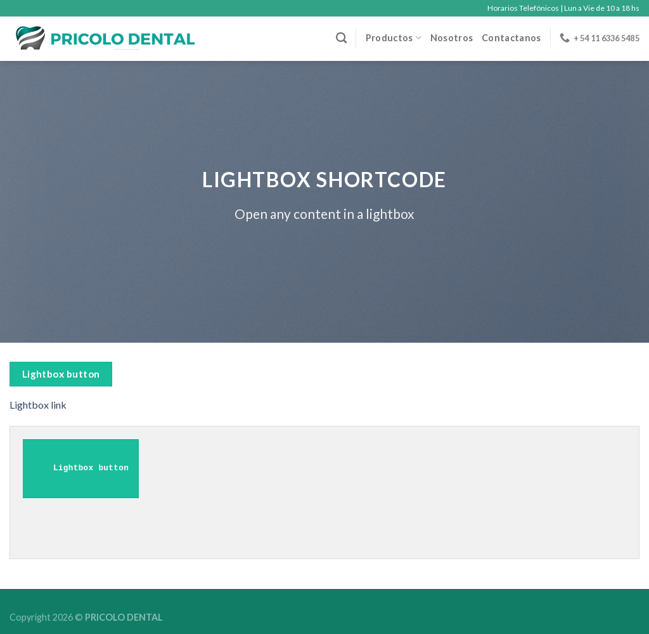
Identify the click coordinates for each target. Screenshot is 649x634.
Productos (393, 38)
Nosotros (451, 37)
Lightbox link (38, 405)
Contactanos (511, 37)
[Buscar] (341, 38)
